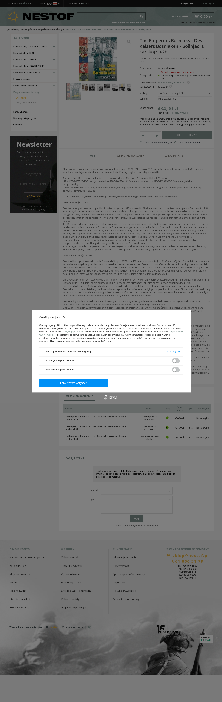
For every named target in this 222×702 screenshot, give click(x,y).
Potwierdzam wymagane (74, 383)
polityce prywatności (73, 331)
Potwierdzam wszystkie (148, 383)
